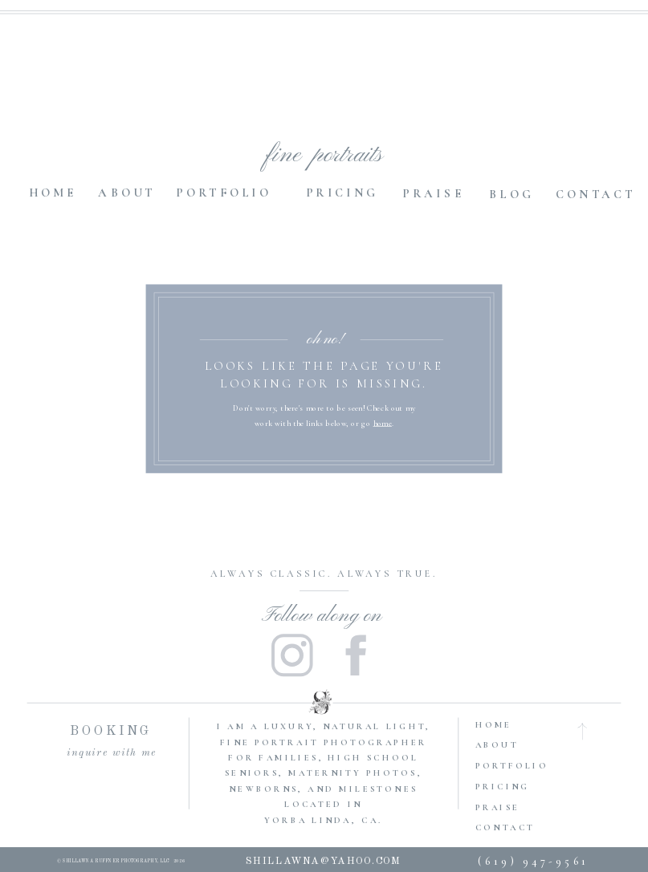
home (382, 423)
